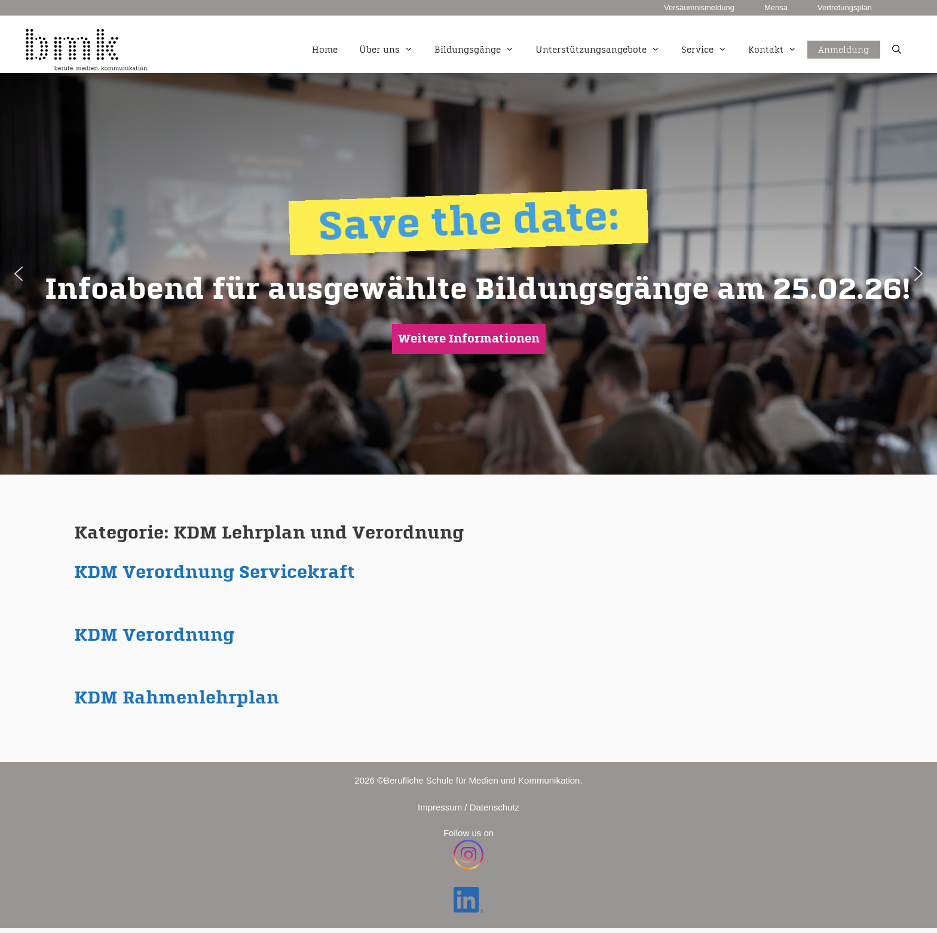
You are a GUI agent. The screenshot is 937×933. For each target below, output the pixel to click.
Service (709, 50)
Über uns (391, 50)
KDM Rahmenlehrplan (176, 698)
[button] (18, 273)
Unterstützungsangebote (602, 50)
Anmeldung (843, 36)
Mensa (776, 7)
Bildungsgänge (479, 50)
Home (325, 49)
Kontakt (777, 50)
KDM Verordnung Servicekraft (214, 572)
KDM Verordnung (154, 635)
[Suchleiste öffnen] (896, 50)
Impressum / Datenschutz (468, 807)
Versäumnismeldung (699, 7)
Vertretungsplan (844, 7)
